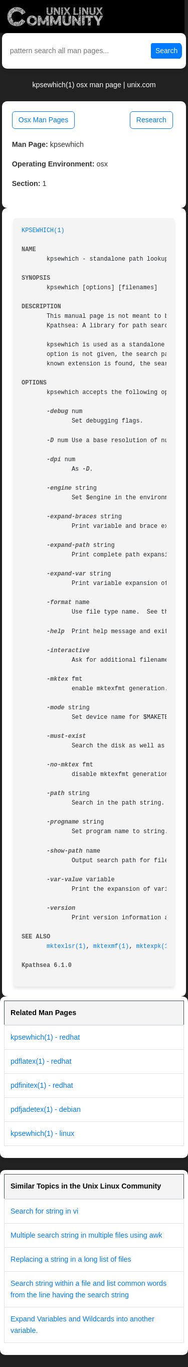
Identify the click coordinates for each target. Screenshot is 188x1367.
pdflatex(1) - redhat (41, 1061)
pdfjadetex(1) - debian (46, 1109)
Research (151, 120)
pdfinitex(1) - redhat (42, 1085)
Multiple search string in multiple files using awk (86, 1235)
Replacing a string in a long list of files (71, 1259)
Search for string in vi (44, 1211)
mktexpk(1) (153, 946)
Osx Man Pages (44, 120)
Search (166, 51)
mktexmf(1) (111, 946)
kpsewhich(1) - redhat (45, 1037)
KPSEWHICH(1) (43, 230)
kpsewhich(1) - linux (42, 1133)
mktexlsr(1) (66, 946)
